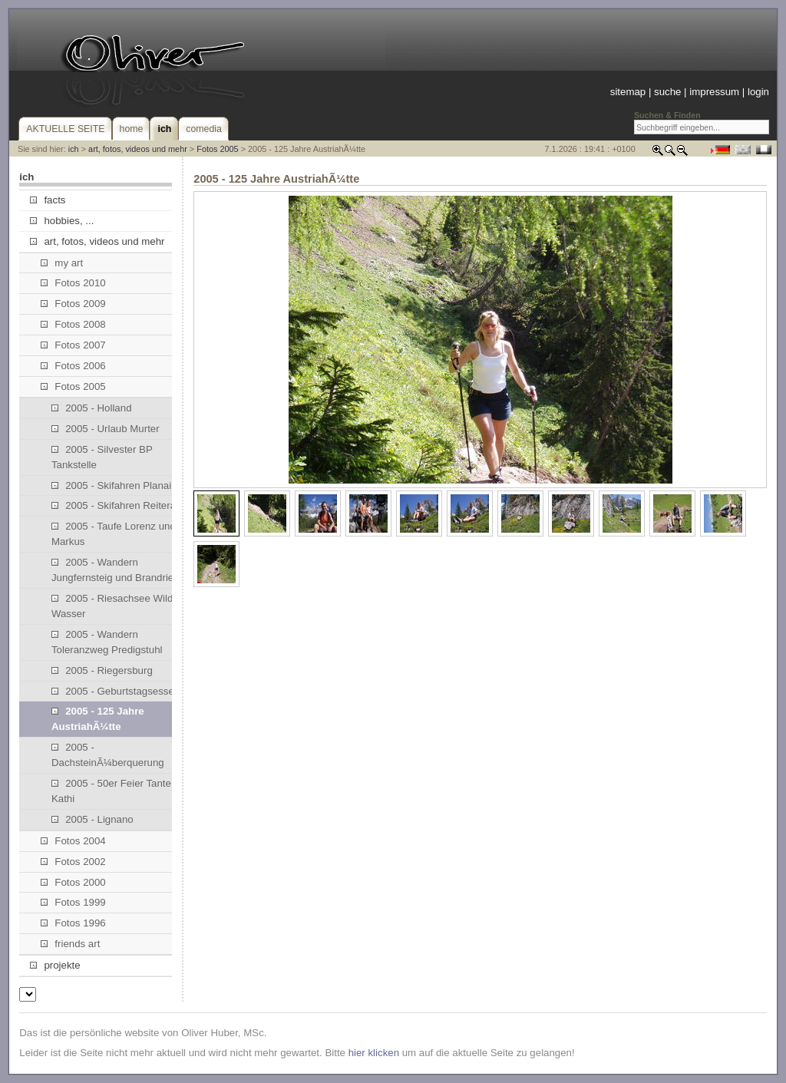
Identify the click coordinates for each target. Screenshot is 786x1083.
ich (73, 149)
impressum (714, 91)
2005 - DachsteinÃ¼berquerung (107, 754)
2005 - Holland (91, 408)
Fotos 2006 (73, 365)
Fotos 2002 (73, 861)
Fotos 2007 (73, 345)
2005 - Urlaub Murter (105, 428)
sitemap (628, 91)
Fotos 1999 (73, 902)
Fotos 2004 (73, 841)
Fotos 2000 (73, 882)
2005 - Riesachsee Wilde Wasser (115, 606)
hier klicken (373, 1052)
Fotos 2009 (73, 303)
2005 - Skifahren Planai (111, 485)
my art (62, 263)
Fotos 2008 (73, 324)
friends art (70, 943)
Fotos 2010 (73, 283)
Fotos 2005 (217, 149)
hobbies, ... (62, 220)
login (758, 91)
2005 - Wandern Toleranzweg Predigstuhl (107, 642)
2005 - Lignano (92, 819)
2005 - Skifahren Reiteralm (119, 505)
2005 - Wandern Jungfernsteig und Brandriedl (116, 569)
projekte (55, 965)
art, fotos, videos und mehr (137, 149)
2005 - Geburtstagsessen (115, 691)
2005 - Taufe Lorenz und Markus (113, 533)
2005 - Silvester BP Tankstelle (102, 457)
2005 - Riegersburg (102, 670)
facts (47, 200)
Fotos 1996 (73, 923)
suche (667, 91)
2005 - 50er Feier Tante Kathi (111, 791)
